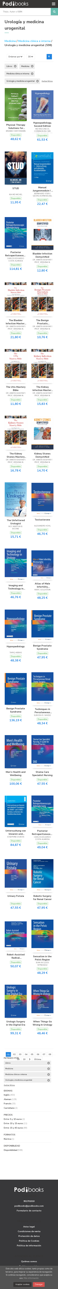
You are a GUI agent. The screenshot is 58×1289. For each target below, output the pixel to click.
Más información (31, 1278)
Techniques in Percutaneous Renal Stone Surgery (42, 711)
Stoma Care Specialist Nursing (42, 774)
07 (44, 1054)
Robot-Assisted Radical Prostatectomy (16, 956)
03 (20, 1054)
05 (32, 1054)
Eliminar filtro (15, 66)
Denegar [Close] (39, 1284)
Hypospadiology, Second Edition (42, 124)
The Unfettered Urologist (16, 522)
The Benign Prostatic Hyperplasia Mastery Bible (42, 322)
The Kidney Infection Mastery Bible (42, 388)
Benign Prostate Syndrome (42, 647)
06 (38, 1054)
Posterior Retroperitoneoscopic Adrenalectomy (15, 254)
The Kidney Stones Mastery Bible (16, 455)
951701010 (29, 1201)
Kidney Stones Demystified (42, 455)
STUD (15, 188)
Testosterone (42, 519)
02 (14, 1054)
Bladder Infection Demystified (42, 255)
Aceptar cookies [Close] (22, 1284)
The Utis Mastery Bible (16, 388)
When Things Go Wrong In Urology (42, 1023)
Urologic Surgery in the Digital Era (15, 1023)
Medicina (11, 41)
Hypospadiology (16, 646)
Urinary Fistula (15, 896)
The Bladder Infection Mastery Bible (16, 322)
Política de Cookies (29, 1240)
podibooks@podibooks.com (29, 1205)
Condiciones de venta (29, 1231)
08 (50, 1054)
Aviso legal (29, 1226)
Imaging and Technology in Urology (15, 587)
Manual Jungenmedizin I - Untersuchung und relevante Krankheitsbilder (42, 189)
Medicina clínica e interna (34, 41)
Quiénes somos (29, 1261)
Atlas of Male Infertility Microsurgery (42, 585)
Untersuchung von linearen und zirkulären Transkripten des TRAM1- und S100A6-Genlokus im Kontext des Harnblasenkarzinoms (15, 832)
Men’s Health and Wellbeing (16, 774)
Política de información (29, 1245)
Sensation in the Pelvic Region (42, 958)
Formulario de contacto (29, 1210)
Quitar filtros (47, 81)
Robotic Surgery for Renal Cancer (42, 898)
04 (26, 1054)
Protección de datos (29, 1236)
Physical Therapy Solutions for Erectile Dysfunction (15, 126)
